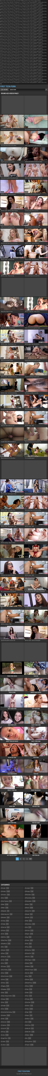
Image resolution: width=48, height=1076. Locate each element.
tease (29, 996)
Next (30, 858)
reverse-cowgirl (31, 970)
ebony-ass (6, 957)
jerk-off (5, 1028)
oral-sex (29, 930)
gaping (5, 999)
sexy (29, 976)
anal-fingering (7, 901)
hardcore (6, 1015)
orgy (28, 937)
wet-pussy (30, 1025)
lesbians (5, 1045)
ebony (5, 953)
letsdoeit (29, 888)
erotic (5, 960)
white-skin (30, 1032)
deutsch (5, 950)
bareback (6, 917)
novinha (29, 917)
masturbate (30, 895)
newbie (29, 914)
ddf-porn (5, 937)
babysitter (5, 911)
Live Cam (5, 89)
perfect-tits (30, 953)
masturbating (30, 898)
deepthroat (6, 943)
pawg (29, 947)
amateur (6, 891)
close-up (6, 927)
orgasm (29, 934)
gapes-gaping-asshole (8, 996)
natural (29, 908)
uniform (29, 1005)
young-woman (31, 1041)
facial (5, 973)
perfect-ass (30, 950)
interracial (6, 1022)
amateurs (6, 895)
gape (5, 992)
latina (5, 1035)
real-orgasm (30, 960)
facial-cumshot (7, 976)
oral (28, 927)
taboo (29, 989)
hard (5, 1009)
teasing (29, 999)
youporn (29, 1045)
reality (29, 963)
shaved (29, 979)
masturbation (30, 901)
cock (5, 934)
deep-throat (6, 940)
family (5, 979)
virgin (29, 1012)
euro (5, 963)
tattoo (29, 992)
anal (5, 898)
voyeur (29, 1015)
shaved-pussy (31, 983)
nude (29, 921)
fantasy (5, 983)
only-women (30, 924)
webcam (29, 1019)
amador (5, 888)
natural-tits (30, 911)
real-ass (29, 957)
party (29, 943)
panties (29, 940)
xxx (28, 1038)
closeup (5, 930)
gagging (5, 986)
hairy (5, 1002)
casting (5, 921)
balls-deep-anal (7, 914)
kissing (5, 1032)
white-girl (30, 1028)
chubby (5, 924)
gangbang (6, 989)
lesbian (5, 1041)
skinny (29, 986)
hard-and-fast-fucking (8, 1012)
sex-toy (29, 973)
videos (29, 1009)
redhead (29, 966)
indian (5, 1019)
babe (5, 904)
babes (5, 908)
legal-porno (6, 1038)
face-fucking (6, 970)
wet (28, 1022)
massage (29, 891)
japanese (6, 1025)
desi (5, 947)
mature (29, 904)
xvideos (29, 1035)
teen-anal (30, 1002)
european (6, 966)
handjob (5, 1005)
